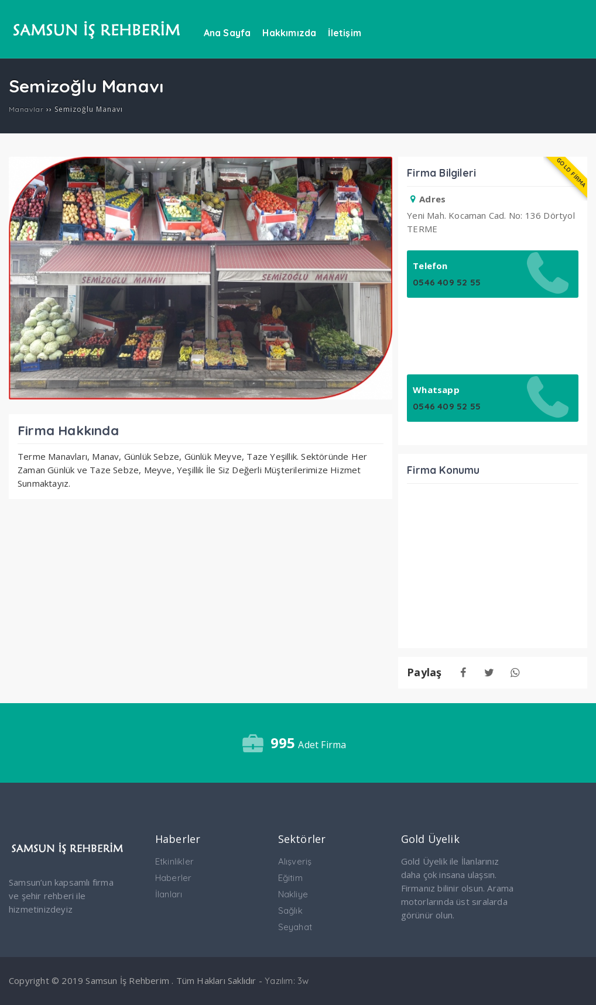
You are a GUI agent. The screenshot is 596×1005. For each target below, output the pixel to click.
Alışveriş (295, 861)
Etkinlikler (174, 861)
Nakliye (293, 894)
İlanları (169, 894)
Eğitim (290, 877)
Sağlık (290, 910)
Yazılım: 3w (287, 980)
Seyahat (295, 926)
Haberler (173, 877)
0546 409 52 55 (447, 282)
